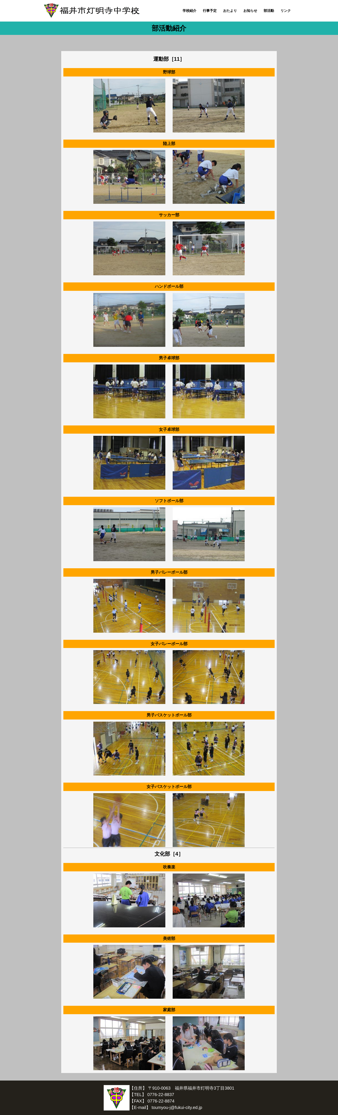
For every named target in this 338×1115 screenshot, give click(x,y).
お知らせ (250, 10)
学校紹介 (189, 10)
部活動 (269, 10)
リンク (285, 10)
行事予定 (210, 10)
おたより (230, 10)
